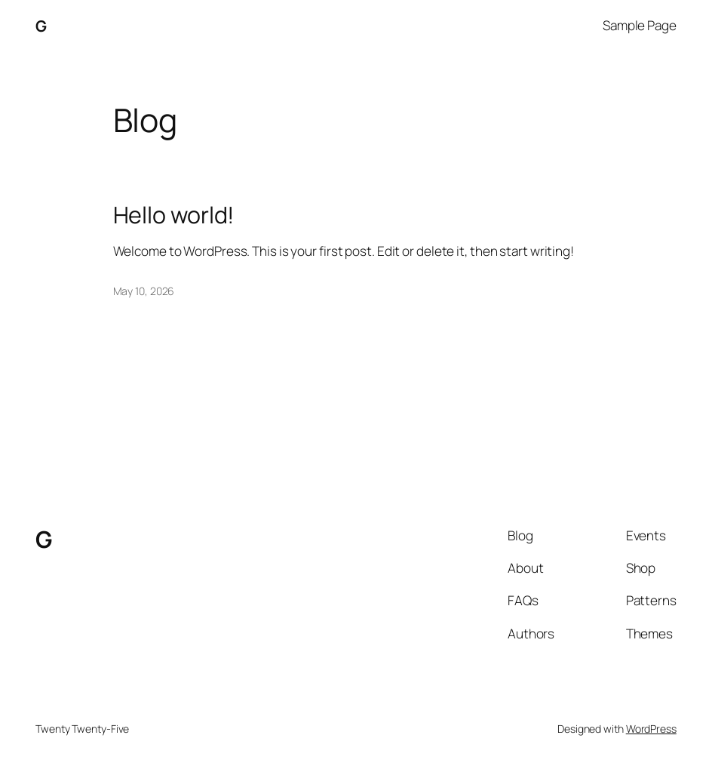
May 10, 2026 (144, 291)
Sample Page (640, 25)
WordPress (651, 728)
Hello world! (174, 215)
